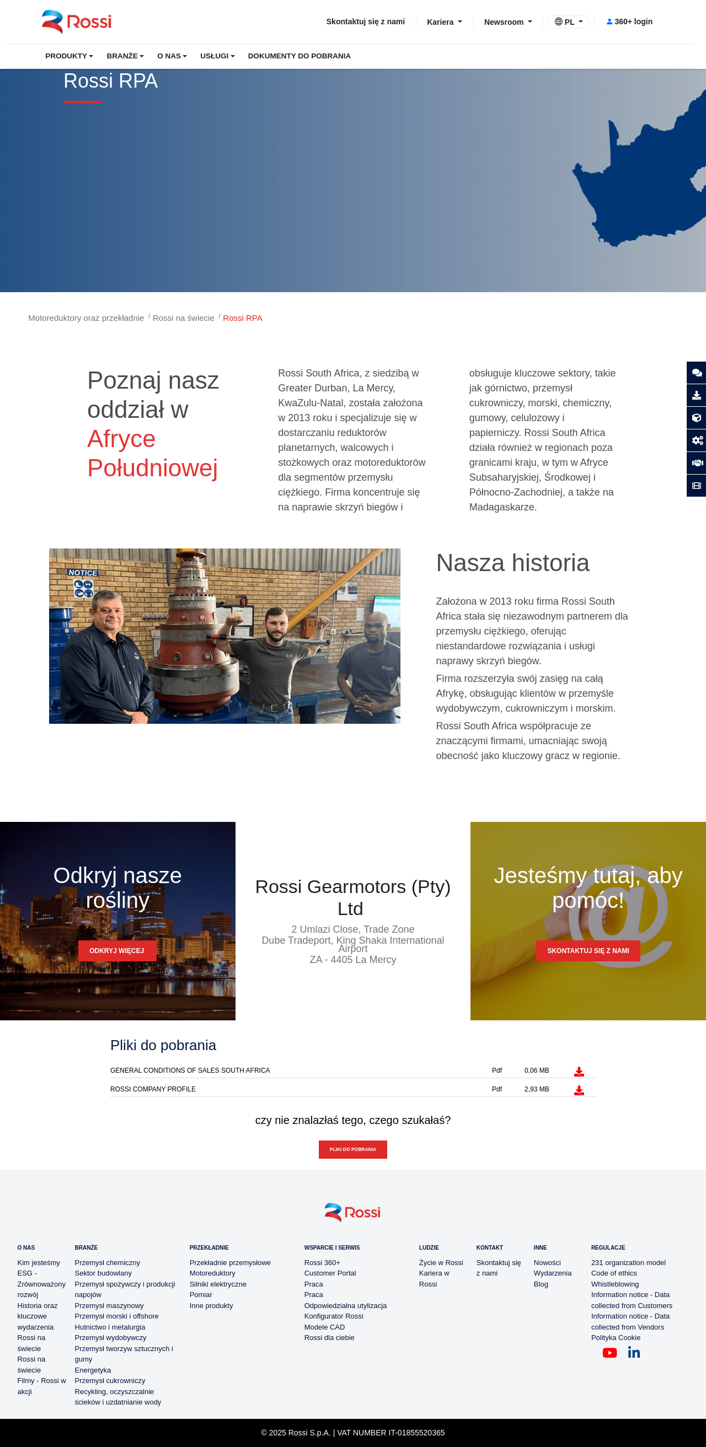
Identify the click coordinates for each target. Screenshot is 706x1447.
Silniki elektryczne (218, 1284)
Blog (541, 1284)
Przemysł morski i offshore (117, 1316)
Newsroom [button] (505, 21)
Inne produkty (211, 1305)
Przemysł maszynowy (109, 1305)
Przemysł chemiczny (107, 1262)
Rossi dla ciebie (329, 1337)
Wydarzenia (553, 1273)
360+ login (629, 21)
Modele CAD (324, 1327)
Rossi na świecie (184, 317)
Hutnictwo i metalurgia (110, 1327)
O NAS (169, 56)
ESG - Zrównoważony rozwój (42, 1284)
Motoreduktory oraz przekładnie (86, 317)
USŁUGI (214, 56)
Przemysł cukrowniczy (110, 1380)
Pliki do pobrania (353, 1149)
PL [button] (565, 22)
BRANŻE (121, 56)
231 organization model (628, 1262)
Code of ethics (614, 1273)
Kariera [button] (441, 21)
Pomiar (201, 1294)
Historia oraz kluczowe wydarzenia (38, 1316)
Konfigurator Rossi (333, 1316)
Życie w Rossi (441, 1262)
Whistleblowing (615, 1284)
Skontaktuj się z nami (366, 21)
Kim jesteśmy (39, 1262)
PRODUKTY (66, 56)
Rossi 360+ (322, 1262)
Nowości (547, 1262)
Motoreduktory (213, 1273)
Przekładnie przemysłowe (230, 1262)
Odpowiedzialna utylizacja (345, 1305)
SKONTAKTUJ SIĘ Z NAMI (588, 951)
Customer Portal (330, 1273)
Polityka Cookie (616, 1337)
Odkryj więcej (117, 951)
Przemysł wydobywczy (111, 1337)
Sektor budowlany (103, 1273)
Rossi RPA (242, 317)
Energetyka (93, 1370)
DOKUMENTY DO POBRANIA (299, 56)
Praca (313, 1284)
